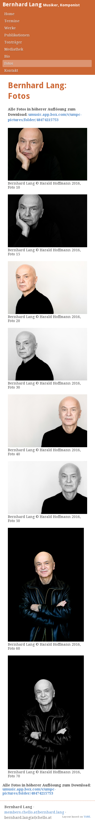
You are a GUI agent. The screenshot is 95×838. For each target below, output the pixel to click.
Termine (12, 21)
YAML (87, 816)
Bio (7, 56)
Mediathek (13, 49)
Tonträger (13, 42)
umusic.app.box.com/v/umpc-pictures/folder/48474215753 (29, 791)
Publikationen (17, 35)
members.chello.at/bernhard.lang (34, 812)
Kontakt (11, 71)
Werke (10, 28)
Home (9, 14)
